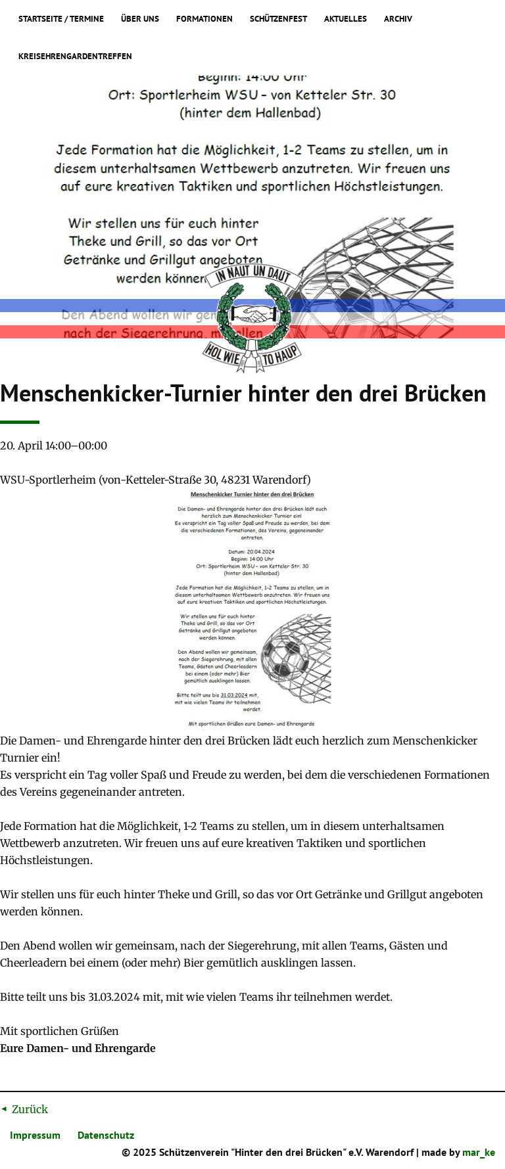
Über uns (140, 19)
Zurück (30, 1109)
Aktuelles (345, 19)
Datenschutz (106, 1134)
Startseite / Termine (61, 19)
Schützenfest (278, 19)
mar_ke (478, 1151)
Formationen (204, 19)
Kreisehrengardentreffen (75, 56)
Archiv (398, 19)
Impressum (35, 1134)
